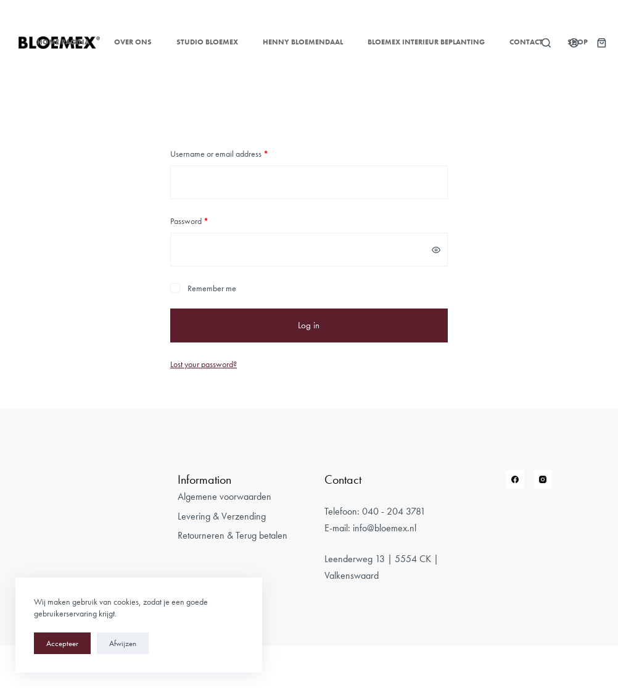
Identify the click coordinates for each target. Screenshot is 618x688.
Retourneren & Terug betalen (232, 535)
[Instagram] (543, 479)
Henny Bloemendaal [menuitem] (303, 42)
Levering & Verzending (222, 516)
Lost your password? (203, 364)
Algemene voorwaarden (224, 496)
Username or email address (219, 153)
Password (189, 220)
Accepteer (62, 643)
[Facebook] (515, 479)
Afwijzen (122, 643)
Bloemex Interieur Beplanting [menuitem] (426, 42)
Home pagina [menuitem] (63, 42)
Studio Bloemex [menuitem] (207, 42)
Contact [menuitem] (526, 42)
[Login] (574, 43)
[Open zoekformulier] (546, 43)
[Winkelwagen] (601, 43)
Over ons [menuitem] (133, 42)
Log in (308, 325)
